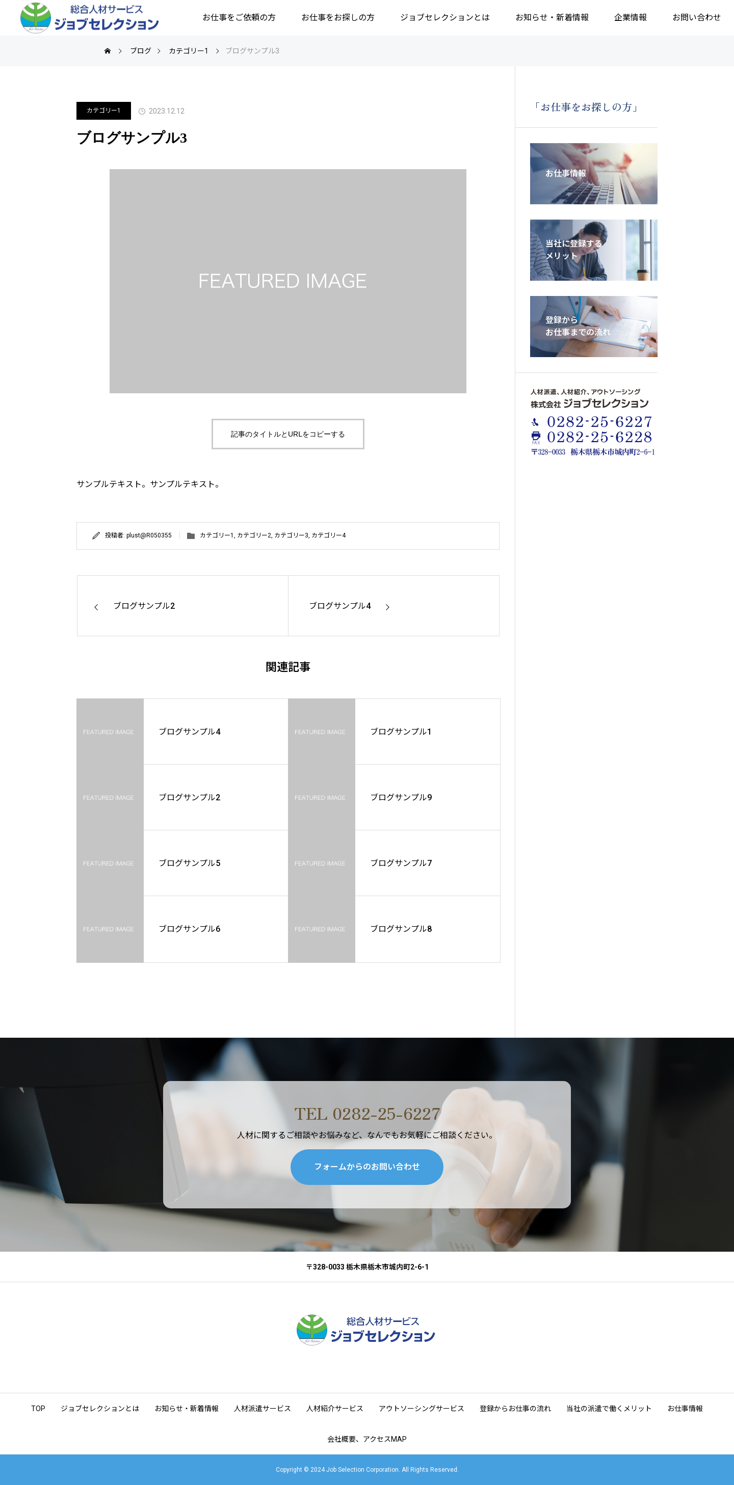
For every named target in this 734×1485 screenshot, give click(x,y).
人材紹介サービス (334, 1409)
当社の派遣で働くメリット (609, 1409)
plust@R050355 (149, 535)
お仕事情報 (685, 1409)
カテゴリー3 (291, 535)
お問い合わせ (696, 17)
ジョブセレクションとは (445, 17)
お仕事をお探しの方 (338, 17)
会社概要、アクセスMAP (367, 1439)
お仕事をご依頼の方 (239, 17)
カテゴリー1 (104, 110)
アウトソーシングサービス (421, 1409)
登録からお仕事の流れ (515, 1409)
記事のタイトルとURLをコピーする (288, 434)
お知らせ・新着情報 (552, 17)
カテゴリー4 (328, 535)
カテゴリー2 (254, 535)
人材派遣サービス (262, 1409)
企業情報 (630, 17)
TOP (38, 1409)
